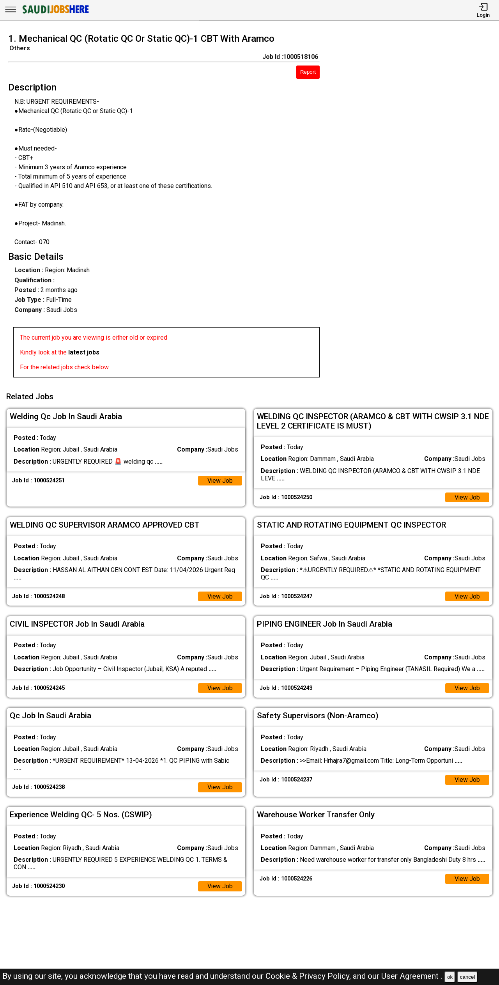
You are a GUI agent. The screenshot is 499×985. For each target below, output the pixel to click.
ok (450, 977)
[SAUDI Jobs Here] (55, 13)
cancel (467, 977)
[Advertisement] (415, 207)
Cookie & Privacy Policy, (309, 976)
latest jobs (83, 352)
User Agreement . (411, 976)
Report (308, 72)
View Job (220, 480)
